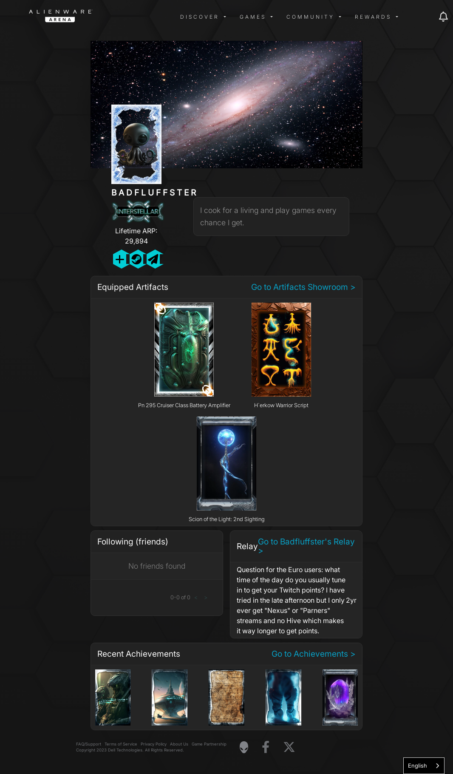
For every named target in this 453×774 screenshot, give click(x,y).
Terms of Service (121, 744)
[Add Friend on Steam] (136, 259)
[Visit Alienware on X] (289, 747)
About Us (179, 744)
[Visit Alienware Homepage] (244, 747)
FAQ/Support (88, 744)
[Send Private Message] (153, 259)
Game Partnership (209, 744)
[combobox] (424, 765)
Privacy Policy (154, 744)
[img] (164, 17)
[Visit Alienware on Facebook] (265, 747)
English (417, 765)
